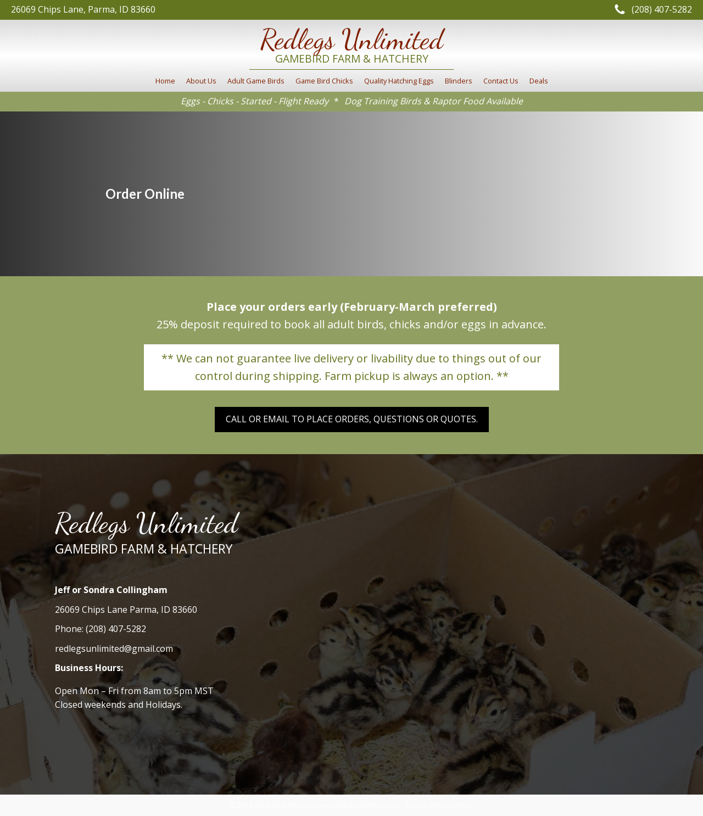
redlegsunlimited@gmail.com (114, 648)
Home (165, 81)
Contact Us (500, 81)
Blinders (458, 81)
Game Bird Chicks (324, 81)
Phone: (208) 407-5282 (100, 629)
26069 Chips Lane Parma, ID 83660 (126, 609)
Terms (416, 805)
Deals (538, 81)
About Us (201, 81)
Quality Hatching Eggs (399, 81)
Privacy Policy (452, 805)
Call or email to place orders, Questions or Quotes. (352, 419)
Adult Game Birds (255, 81)
